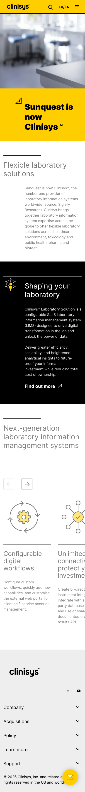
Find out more (43, 386)
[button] (52, 7)
